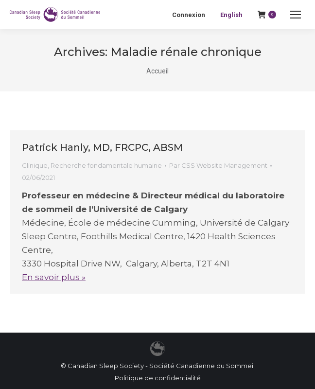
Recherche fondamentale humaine (106, 165)
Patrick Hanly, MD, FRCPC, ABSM (102, 147)
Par (218, 165)
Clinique (35, 165)
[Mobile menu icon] (295, 14)
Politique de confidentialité (158, 378)
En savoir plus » (54, 277)
